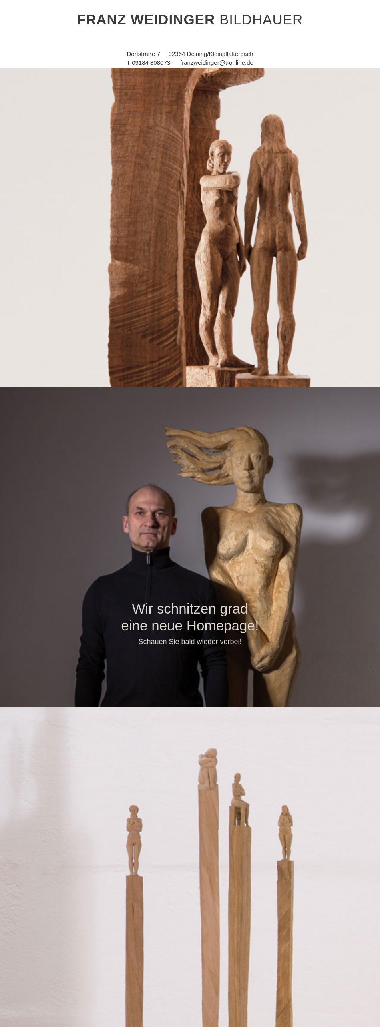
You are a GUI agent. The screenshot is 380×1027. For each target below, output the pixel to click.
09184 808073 (151, 62)
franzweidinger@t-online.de (216, 62)
